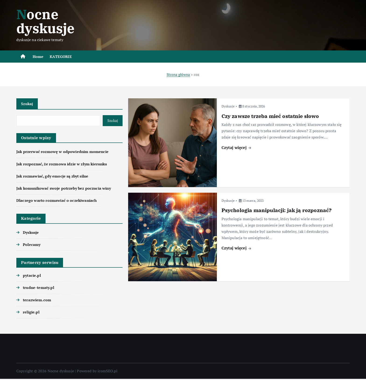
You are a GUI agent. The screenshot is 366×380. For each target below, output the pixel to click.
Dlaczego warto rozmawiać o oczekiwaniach (56, 201)
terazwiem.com (37, 300)
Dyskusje (31, 233)
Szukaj (27, 104)
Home (38, 56)
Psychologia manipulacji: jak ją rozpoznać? (277, 210)
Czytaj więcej (236, 147)
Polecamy (31, 245)
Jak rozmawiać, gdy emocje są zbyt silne (52, 177)
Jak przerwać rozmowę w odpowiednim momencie (62, 152)
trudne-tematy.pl (38, 288)
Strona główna (178, 74)
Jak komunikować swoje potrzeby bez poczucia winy (63, 189)
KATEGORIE (61, 56)
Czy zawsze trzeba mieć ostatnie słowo (270, 116)
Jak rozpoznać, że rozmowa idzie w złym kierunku (61, 164)
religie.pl (31, 313)
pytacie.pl (32, 276)
